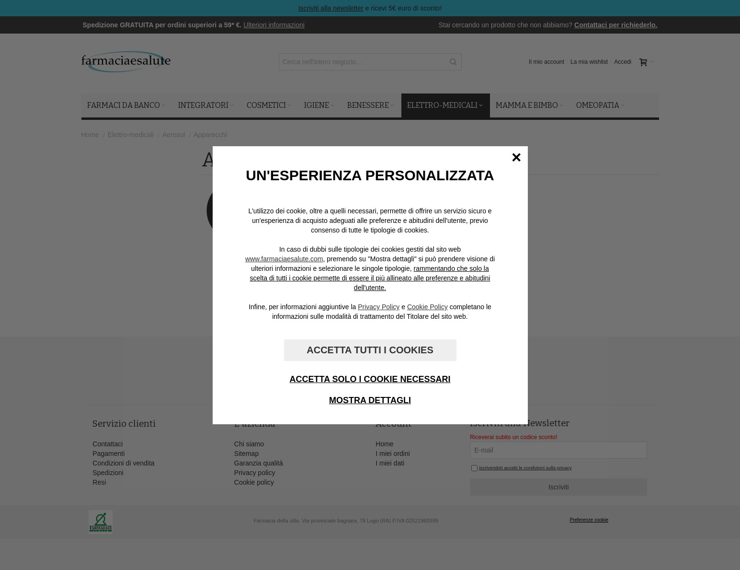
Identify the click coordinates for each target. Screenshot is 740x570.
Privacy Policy (378, 307)
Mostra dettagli (370, 400)
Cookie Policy (427, 307)
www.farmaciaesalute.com (284, 259)
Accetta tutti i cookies (370, 350)
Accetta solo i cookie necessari (369, 379)
